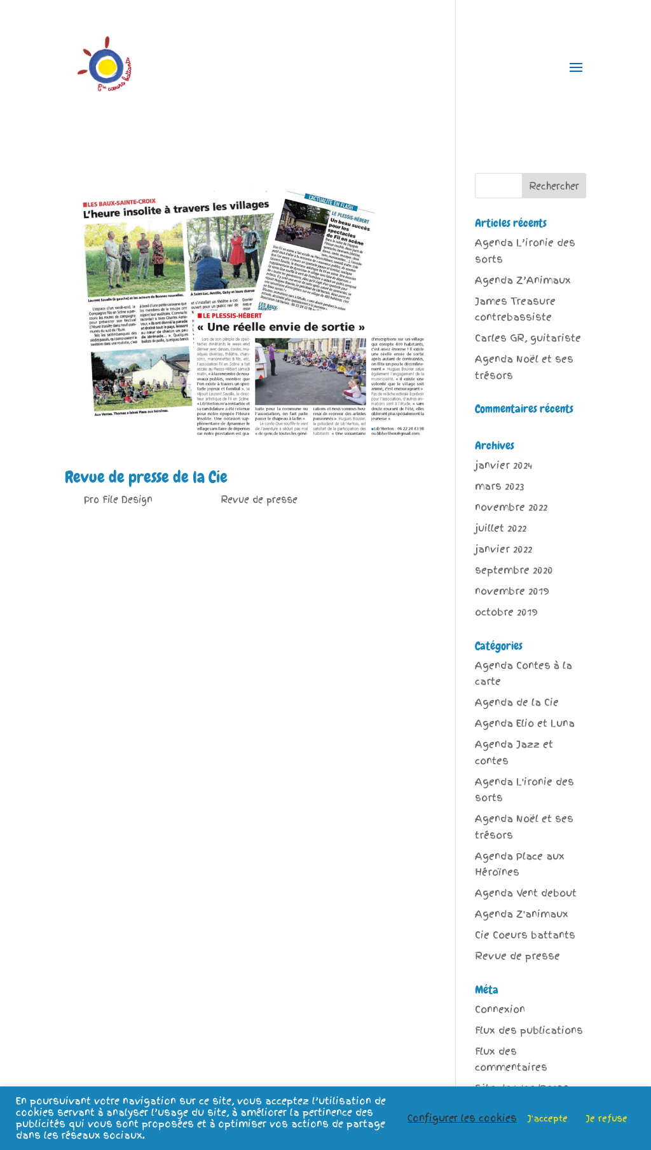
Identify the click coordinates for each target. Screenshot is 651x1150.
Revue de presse (259, 499)
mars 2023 (499, 486)
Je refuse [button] (606, 1118)
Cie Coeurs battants (525, 935)
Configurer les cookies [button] (462, 1118)
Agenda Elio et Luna (525, 723)
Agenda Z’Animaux (523, 280)
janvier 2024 (503, 465)
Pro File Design (118, 499)
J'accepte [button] (548, 1118)
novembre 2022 (511, 507)
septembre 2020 (514, 570)
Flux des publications (529, 1030)
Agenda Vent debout (526, 893)
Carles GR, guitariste (528, 338)
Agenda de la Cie (517, 702)
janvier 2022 (503, 549)
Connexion (500, 1010)
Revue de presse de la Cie (146, 477)
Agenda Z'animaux (521, 914)
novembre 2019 (512, 591)
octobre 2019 (506, 612)
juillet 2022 (500, 528)
